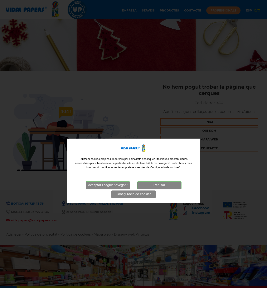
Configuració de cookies (133, 199)
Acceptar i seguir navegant (107, 190)
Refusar (159, 190)
